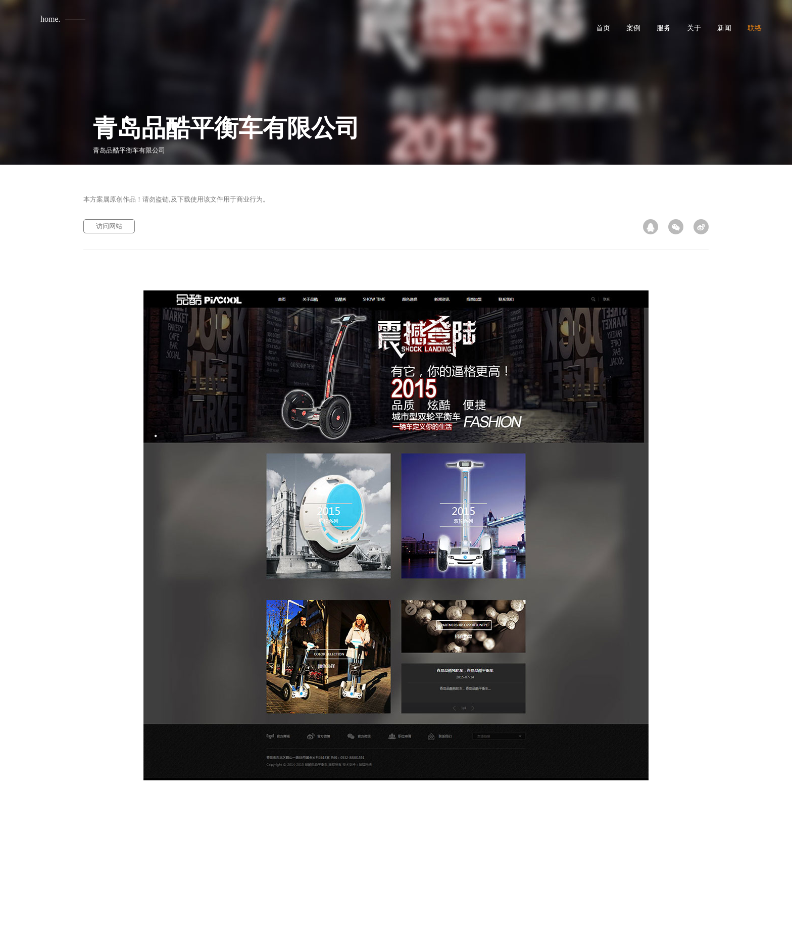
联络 (755, 28)
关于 (694, 28)
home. (50, 19)
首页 (603, 28)
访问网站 (109, 226)
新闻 (724, 28)
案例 (633, 28)
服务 (664, 28)
